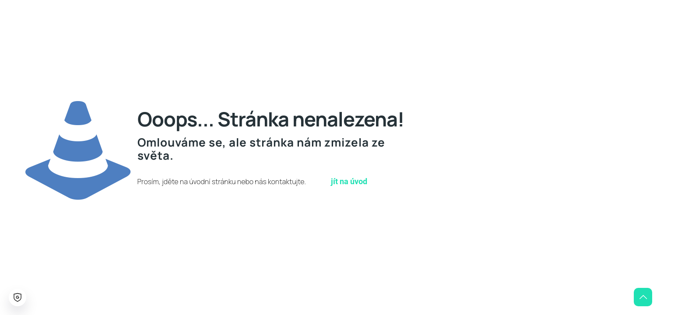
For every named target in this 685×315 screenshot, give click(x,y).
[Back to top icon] (643, 297)
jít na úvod (349, 181)
